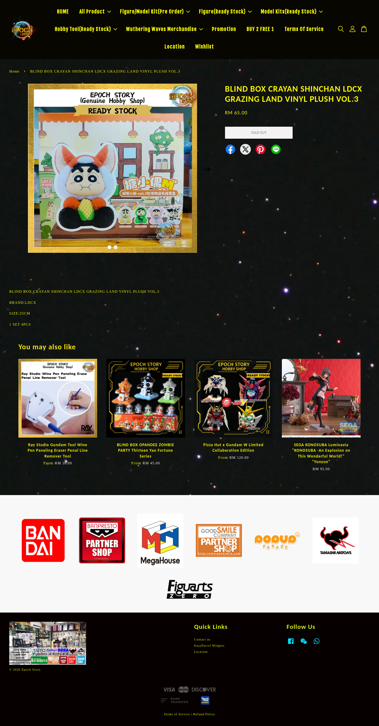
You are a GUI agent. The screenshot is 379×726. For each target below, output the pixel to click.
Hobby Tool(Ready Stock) (86, 29)
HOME (63, 12)
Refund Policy (204, 714)
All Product (95, 12)
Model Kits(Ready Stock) (292, 12)
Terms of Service (177, 714)
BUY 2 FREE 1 (260, 29)
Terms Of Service (304, 29)
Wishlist (204, 47)
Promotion (224, 29)
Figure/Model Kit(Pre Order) (155, 12)
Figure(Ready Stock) (225, 12)
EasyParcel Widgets (209, 645)
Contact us (202, 639)
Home (14, 71)
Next (207, 169)
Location (174, 47)
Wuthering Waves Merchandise (164, 29)
